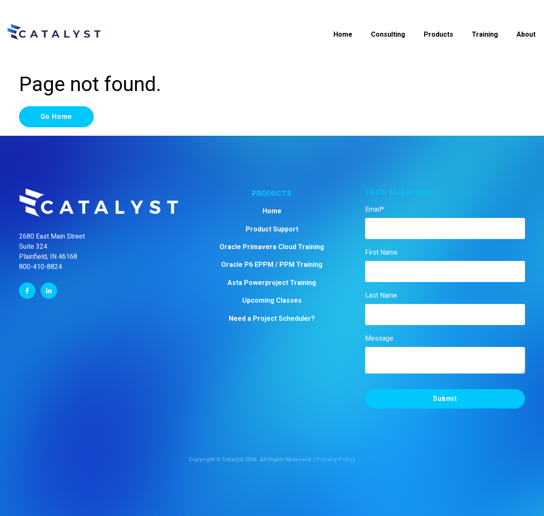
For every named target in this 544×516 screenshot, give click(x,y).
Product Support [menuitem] (272, 229)
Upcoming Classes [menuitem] (272, 300)
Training (485, 34)
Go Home (57, 117)
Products (438, 34)
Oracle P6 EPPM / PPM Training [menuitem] (271, 265)
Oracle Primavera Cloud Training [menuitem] (271, 247)
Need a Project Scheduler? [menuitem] (272, 318)
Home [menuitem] (272, 211)
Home (342, 34)
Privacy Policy (336, 459)
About (526, 34)
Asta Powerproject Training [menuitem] (271, 283)
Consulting (388, 34)
